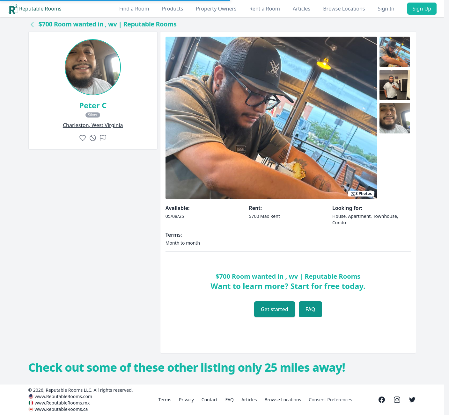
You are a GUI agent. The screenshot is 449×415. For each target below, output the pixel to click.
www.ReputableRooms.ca (61, 409)
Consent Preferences (330, 400)
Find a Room (134, 8)
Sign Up (422, 8)
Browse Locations (344, 8)
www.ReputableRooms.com (63, 396)
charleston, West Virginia (93, 125)
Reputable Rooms (35, 9)
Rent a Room (264, 8)
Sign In (386, 8)
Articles (301, 8)
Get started (274, 309)
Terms (164, 400)
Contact (210, 400)
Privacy (186, 400)
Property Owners (216, 8)
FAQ (310, 309)
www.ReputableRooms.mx (62, 403)
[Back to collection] (32, 24)
